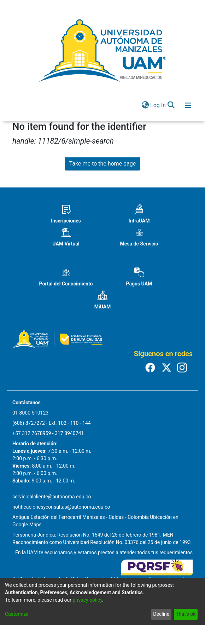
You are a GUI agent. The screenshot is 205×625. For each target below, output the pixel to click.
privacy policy (87, 600)
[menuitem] (145, 105)
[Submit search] (170, 105)
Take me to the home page (102, 163)
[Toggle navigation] (188, 105)
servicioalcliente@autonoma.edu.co (51, 496)
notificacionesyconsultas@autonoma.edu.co (61, 507)
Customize (16, 614)
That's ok (185, 614)
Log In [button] (158, 105)
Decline (161, 614)
